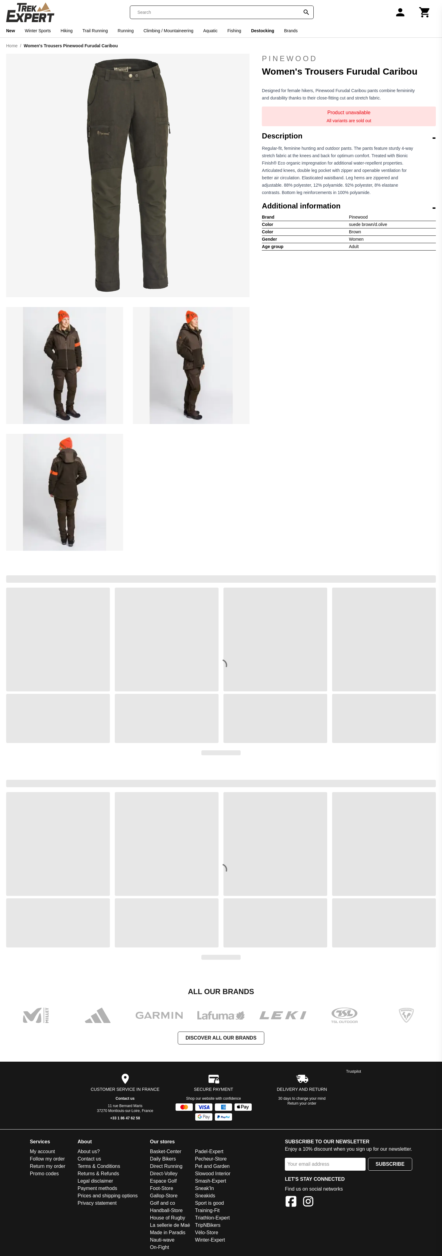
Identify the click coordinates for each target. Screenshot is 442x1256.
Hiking (67, 30)
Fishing (234, 30)
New (10, 30)
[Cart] (425, 12)
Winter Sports (38, 30)
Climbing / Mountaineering (168, 30)
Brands (290, 30)
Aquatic (210, 30)
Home (11, 45)
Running (126, 30)
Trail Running (95, 30)
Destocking (262, 30)
